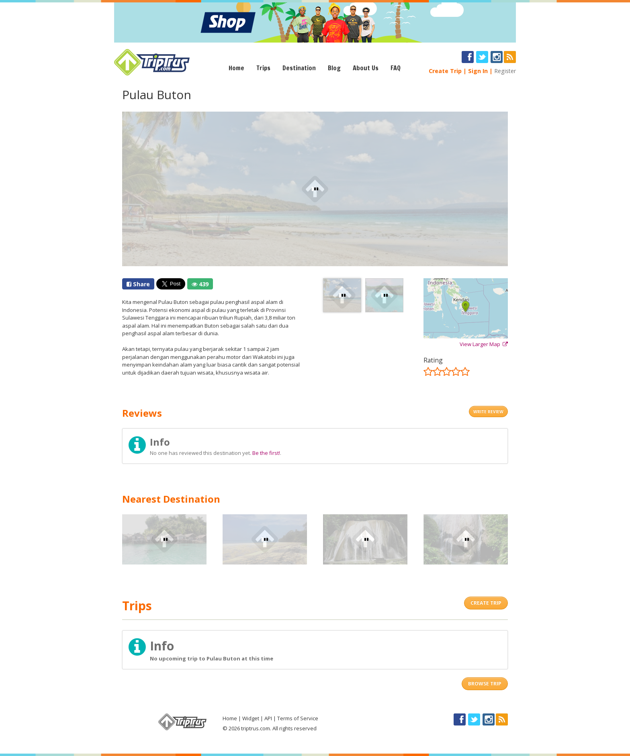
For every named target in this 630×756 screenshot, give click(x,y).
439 (200, 284)
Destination (299, 67)
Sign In (478, 71)
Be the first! (266, 452)
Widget (250, 718)
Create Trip (445, 71)
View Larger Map (484, 344)
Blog (334, 67)
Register (505, 71)
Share (138, 284)
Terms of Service (297, 718)
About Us (365, 67)
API (268, 718)
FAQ (396, 67)
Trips (263, 67)
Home (236, 67)
